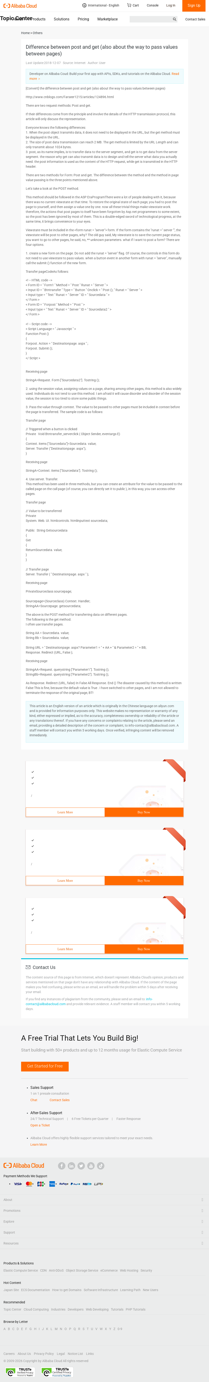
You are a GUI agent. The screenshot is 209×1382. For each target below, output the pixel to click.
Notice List (75, 1354)
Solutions (61, 19)
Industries (58, 1309)
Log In (170, 5)
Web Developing (97, 1309)
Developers (76, 1309)
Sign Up (194, 5)
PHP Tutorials (135, 1309)
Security (146, 1270)
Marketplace (107, 19)
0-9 (120, 1329)
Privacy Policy (44, 1354)
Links (90, 1354)
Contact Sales (195, 19)
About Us (24, 1354)
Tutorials (117, 1309)
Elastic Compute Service (20, 1270)
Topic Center (12, 1309)
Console (152, 5)
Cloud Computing (36, 1309)
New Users (150, 1290)
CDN (43, 1270)
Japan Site (11, 1290)
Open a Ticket (40, 1125)
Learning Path (130, 1290)
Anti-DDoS (56, 1270)
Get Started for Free (45, 1066)
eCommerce (109, 1270)
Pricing (83, 19)
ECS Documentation (35, 1290)
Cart (133, 5)
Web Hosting (129, 1270)
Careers (9, 1354)
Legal (61, 1354)
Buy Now (144, 812)
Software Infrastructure (101, 1290)
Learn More (65, 812)
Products (38, 19)
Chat (33, 1100)
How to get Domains (66, 1290)
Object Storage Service (82, 1270)
